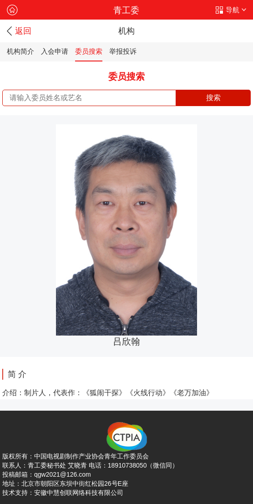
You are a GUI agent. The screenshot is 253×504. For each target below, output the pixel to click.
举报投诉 (123, 51)
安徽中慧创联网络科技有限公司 (78, 492)
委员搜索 (88, 51)
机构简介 (20, 51)
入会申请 (54, 51)
